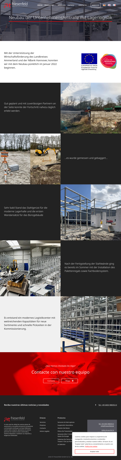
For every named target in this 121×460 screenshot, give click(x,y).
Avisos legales (44, 431)
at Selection (61, 444)
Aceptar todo (94, 451)
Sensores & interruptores (66, 422)
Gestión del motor (64, 428)
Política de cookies (91, 446)
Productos (50, 5)
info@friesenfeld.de (107, 426)
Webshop (95, 5)
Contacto (84, 5)
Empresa (73, 5)
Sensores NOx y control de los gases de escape (68, 435)
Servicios (62, 5)
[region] (94, 444)
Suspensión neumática (65, 425)
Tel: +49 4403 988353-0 (107, 405)
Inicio (39, 5)
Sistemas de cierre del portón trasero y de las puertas (68, 440)
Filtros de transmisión (65, 431)
